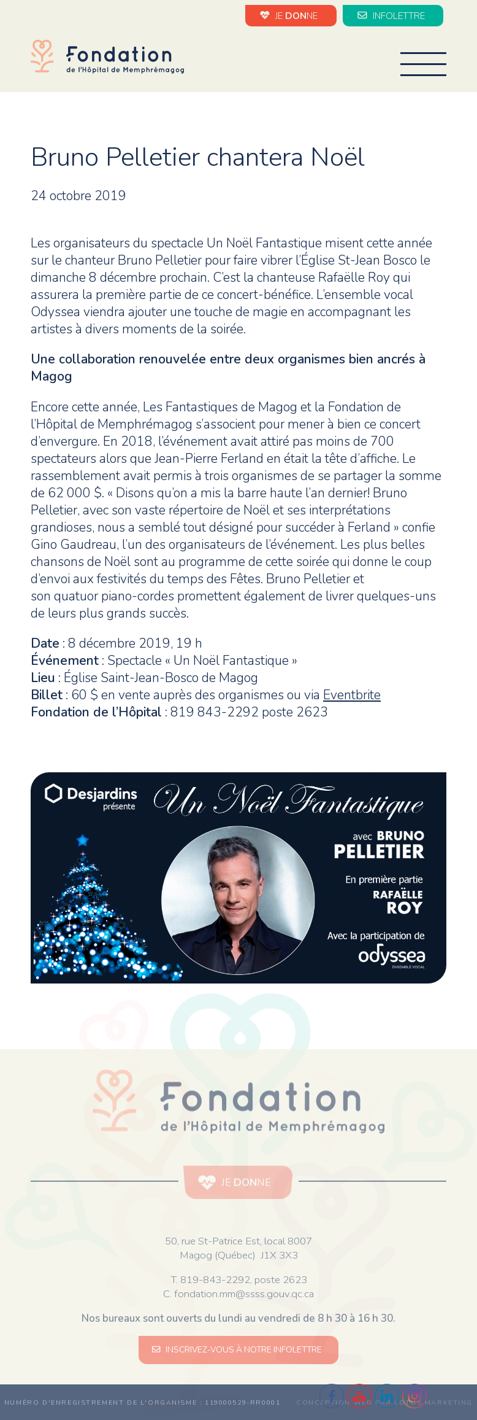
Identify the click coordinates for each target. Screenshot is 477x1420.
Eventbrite (352, 695)
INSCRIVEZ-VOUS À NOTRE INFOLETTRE (238, 1350)
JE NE (291, 15)
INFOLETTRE (393, 15)
